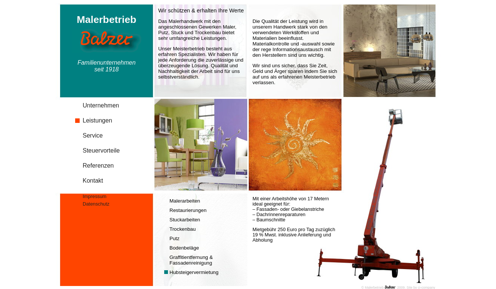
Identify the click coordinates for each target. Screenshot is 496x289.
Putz (174, 238)
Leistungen (97, 120)
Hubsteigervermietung (193, 272)
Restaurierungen (188, 210)
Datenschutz (96, 204)
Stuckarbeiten (184, 219)
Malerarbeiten (184, 201)
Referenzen (98, 165)
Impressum (94, 196)
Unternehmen (101, 105)
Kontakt (93, 180)
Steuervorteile (101, 150)
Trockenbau (182, 229)
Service (93, 135)
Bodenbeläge (184, 248)
